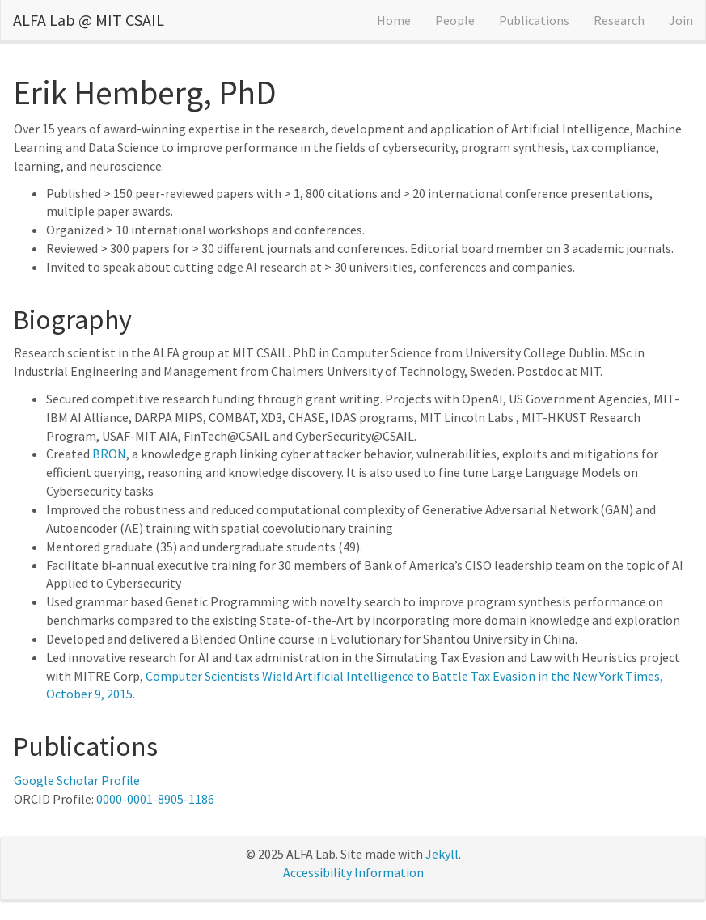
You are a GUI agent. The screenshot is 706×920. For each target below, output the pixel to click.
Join (681, 20)
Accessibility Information (353, 872)
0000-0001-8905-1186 (155, 799)
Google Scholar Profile (77, 780)
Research (619, 20)
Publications (534, 20)
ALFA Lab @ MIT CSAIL (88, 20)
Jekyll (442, 854)
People (455, 20)
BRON (109, 453)
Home (394, 20)
